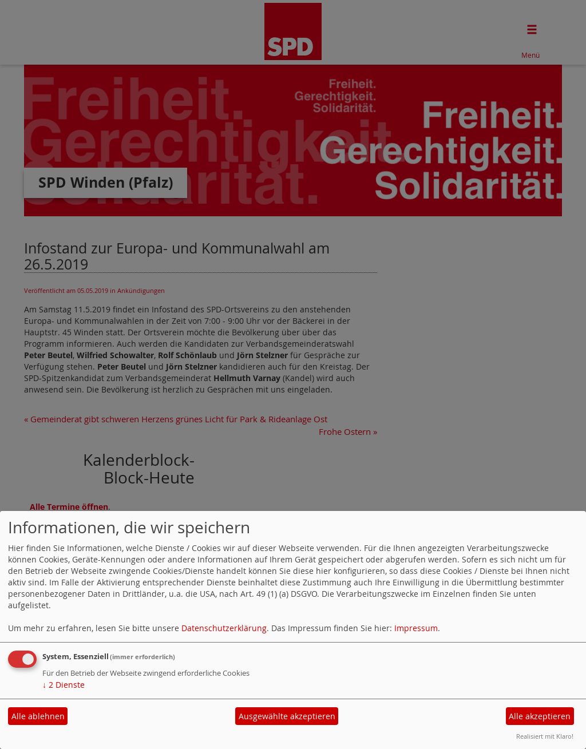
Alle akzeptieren (540, 716)
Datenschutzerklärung (224, 628)
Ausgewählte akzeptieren (287, 716)
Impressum (416, 628)
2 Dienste (63, 684)
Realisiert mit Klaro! (544, 736)
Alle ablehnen (38, 716)
